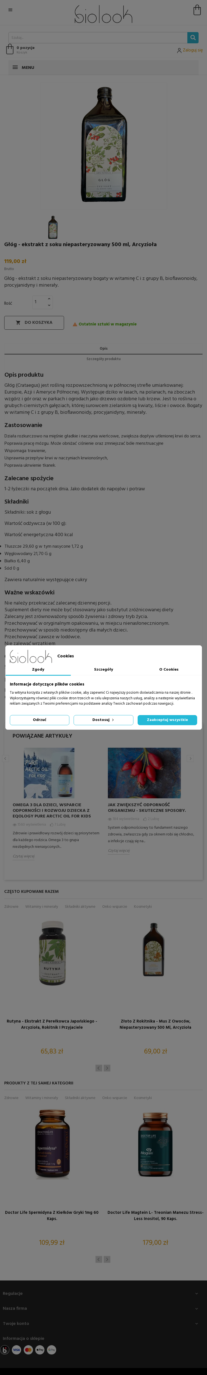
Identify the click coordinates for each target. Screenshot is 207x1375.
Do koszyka (34, 322)
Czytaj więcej (23, 856)
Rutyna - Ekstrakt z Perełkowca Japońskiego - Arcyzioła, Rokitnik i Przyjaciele (52, 1024)
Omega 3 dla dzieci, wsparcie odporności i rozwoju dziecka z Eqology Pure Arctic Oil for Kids (52, 810)
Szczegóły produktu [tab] (103, 359)
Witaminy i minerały (41, 907)
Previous (5, 758)
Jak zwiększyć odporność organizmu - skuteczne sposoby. (147, 807)
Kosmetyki (143, 907)
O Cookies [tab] (169, 669)
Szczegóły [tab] (103, 669)
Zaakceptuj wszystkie (167, 720)
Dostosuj (103, 720)
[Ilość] (39, 302)
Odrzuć (39, 720)
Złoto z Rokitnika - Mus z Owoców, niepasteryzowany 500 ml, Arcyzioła (155, 1024)
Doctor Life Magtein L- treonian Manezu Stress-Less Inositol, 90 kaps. (156, 1215)
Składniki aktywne (80, 907)
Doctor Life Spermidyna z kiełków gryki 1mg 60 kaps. (52, 1215)
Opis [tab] (104, 349)
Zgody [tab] (38, 669)
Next (190, 758)
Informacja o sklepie (23, 1338)
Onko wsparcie (114, 907)
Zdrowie (11, 907)
